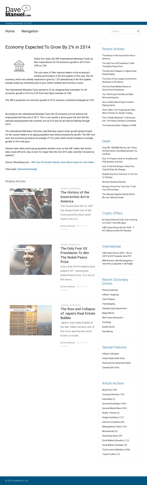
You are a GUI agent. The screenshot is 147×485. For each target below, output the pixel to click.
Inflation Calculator (110, 354)
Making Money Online (112, 426)
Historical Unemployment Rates (116, 363)
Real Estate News (110, 436)
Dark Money (107, 331)
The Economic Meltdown (113, 449)
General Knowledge (27, 169)
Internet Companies (111, 422)
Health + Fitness (109, 413)
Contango (106, 322)
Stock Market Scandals (112, 445)
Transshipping (108, 304)
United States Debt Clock (113, 358)
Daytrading (107, 399)
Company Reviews (110, 394)
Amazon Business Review (114, 182)
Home (10, 31)
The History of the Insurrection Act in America (74, 198)
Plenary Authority (110, 290)
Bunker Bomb (108, 327)
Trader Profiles (109, 454)
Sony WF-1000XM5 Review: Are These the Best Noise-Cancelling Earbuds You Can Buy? (119, 151)
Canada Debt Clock (110, 367)
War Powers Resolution (112, 317)
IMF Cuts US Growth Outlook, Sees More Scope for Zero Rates (62, 162)
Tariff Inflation (108, 299)
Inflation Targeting (110, 294)
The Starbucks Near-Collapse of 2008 (119, 125)
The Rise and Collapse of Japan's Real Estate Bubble (77, 314)
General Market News (112, 408)
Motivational (107, 431)
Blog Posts (107, 390)
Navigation (30, 31)
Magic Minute (108, 313)
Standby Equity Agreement (114, 308)
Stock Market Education (113, 440)
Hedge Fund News (110, 417)
